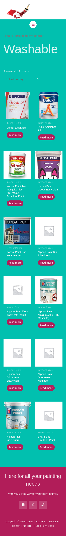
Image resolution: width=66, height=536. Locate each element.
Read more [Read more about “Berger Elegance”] (14, 135)
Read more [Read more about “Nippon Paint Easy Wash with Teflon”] (14, 322)
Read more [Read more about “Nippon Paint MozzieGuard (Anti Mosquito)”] (46, 325)
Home (7, 35)
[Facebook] (23, 505)
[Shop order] (22, 79)
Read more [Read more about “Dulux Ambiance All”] (46, 137)
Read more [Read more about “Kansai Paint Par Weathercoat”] (14, 262)
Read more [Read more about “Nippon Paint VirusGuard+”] (14, 447)
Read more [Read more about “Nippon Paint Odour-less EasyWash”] (14, 388)
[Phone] (43, 505)
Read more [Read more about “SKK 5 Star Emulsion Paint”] (46, 447)
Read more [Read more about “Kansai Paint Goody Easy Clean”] (46, 196)
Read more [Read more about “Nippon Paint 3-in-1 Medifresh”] (46, 262)
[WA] (33, 505)
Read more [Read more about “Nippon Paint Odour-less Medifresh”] (46, 388)
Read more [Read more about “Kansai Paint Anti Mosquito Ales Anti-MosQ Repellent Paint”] (14, 203)
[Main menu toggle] (32, 24)
